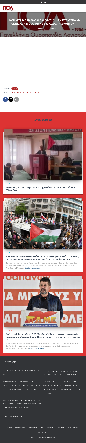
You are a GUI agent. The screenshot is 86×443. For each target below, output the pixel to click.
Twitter (41, 2)
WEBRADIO (10, 362)
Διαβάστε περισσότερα (32, 268)
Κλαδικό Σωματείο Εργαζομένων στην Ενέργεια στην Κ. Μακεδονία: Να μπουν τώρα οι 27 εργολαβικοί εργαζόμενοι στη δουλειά (21, 385)
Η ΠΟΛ (10, 427)
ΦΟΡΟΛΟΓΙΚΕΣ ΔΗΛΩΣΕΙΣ (32, 92)
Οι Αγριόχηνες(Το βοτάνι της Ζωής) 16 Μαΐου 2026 (21, 372)
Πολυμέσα (50, 427)
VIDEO (15, 88)
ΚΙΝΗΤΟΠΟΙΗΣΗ (15, 92)
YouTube (45, 2)
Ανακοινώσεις (20, 427)
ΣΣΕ (41, 427)
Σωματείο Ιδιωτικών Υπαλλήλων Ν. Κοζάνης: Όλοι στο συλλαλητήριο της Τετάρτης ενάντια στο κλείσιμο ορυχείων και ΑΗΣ (22, 403)
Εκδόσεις (61, 427)
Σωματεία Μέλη (43, 432)
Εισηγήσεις (33, 427)
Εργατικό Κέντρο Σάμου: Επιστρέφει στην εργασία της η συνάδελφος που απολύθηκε (60, 373)
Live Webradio (73, 427)
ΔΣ (12, 330)
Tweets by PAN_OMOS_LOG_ (13, 416)
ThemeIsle (51, 437)
